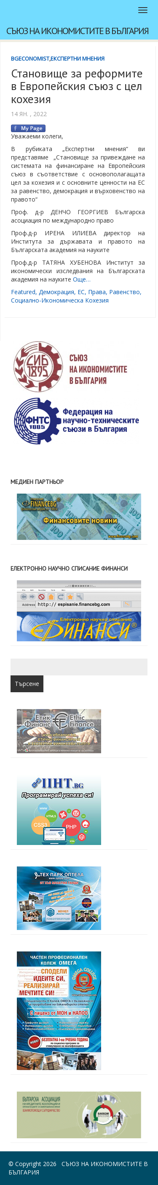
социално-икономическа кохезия (60, 300)
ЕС (81, 292)
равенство (124, 292)
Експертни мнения (77, 58)
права (97, 292)
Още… (82, 279)
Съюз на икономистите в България (77, 31)
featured (23, 292)
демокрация (56, 292)
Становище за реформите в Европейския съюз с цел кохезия (77, 86)
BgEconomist (30, 58)
